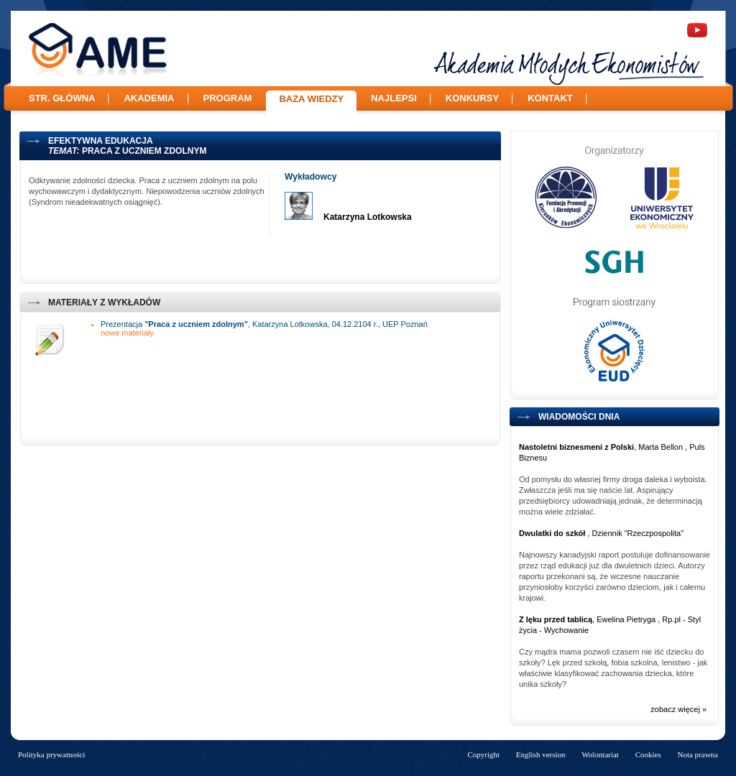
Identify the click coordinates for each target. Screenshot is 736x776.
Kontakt (550, 98)
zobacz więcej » (678, 709)
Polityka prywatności (51, 754)
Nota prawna (697, 754)
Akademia (149, 98)
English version (541, 754)
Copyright (483, 754)
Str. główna (62, 98)
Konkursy (472, 98)
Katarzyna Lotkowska (367, 217)
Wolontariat (600, 754)
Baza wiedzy (311, 98)
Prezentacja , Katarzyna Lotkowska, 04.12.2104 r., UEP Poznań (264, 324)
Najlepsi (394, 98)
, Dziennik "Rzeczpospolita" (601, 533)
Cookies (648, 754)
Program (227, 98)
